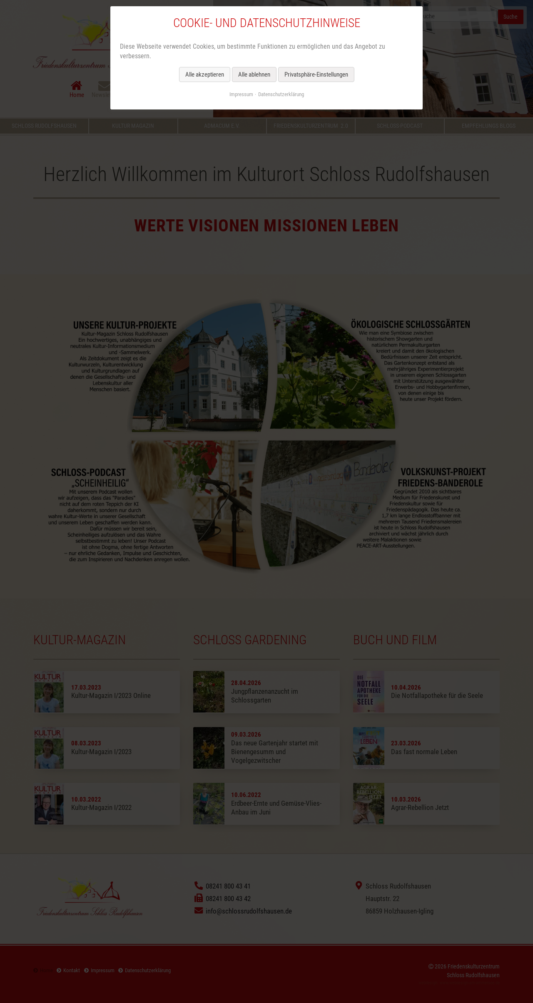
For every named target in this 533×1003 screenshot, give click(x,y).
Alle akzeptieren (204, 74)
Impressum (241, 94)
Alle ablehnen (254, 74)
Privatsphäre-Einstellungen (316, 74)
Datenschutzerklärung (281, 94)
